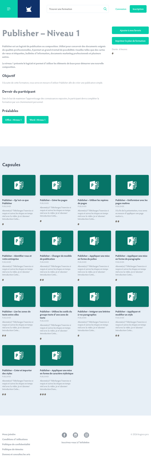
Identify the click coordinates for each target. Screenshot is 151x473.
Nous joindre (8, 434)
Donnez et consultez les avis (16, 454)
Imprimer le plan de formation (130, 40)
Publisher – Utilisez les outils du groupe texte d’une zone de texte (56, 314)
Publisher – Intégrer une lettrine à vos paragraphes (94, 313)
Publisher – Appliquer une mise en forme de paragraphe (131, 257)
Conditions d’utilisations (15, 439)
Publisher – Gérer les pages (53, 200)
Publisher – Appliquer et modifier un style (127, 313)
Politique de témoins (12, 449)
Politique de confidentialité (16, 444)
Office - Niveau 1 (13, 119)
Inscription (138, 8)
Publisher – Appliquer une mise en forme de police (94, 257)
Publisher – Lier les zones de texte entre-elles (16, 313)
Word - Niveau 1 (37, 119)
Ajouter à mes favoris (130, 30)
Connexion (121, 8)
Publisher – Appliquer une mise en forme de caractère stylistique (56, 372)
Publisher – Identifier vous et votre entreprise (17, 257)
